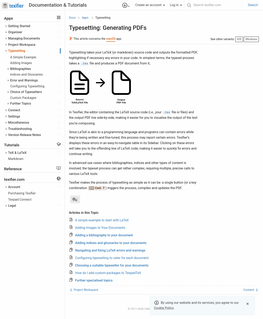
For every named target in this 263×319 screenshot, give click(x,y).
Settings (14, 116)
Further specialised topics (94, 280)
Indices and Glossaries (26, 74)
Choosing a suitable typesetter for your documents (112, 265)
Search (253, 5)
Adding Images (21, 63)
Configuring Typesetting (27, 86)
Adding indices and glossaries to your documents (111, 243)
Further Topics (20, 103)
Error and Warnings (24, 80)
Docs (72, 17)
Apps (85, 17)
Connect (14, 110)
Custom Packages (23, 98)
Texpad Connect (19, 199)
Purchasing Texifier (22, 193)
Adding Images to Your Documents (100, 228)
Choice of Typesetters (26, 92)
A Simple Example (23, 57)
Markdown (15, 159)
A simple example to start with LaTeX (102, 220)
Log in (176, 5)
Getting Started (19, 26)
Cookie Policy (164, 308)
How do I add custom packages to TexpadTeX (108, 273)
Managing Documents (24, 38)
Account (14, 187)
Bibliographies (20, 69)
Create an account (150, 5)
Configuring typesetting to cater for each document (112, 258)
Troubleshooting (20, 129)
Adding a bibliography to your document (104, 235)
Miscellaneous (18, 122)
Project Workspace (22, 45)
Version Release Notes (24, 135)
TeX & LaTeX (17, 153)
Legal (12, 206)
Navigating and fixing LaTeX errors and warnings (110, 250)
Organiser (15, 32)
